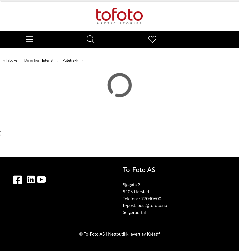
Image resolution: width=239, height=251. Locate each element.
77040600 (151, 198)
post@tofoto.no (152, 205)
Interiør (48, 60)
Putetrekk (70, 60)
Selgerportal (134, 212)
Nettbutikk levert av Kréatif (134, 234)
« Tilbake (10, 60)
